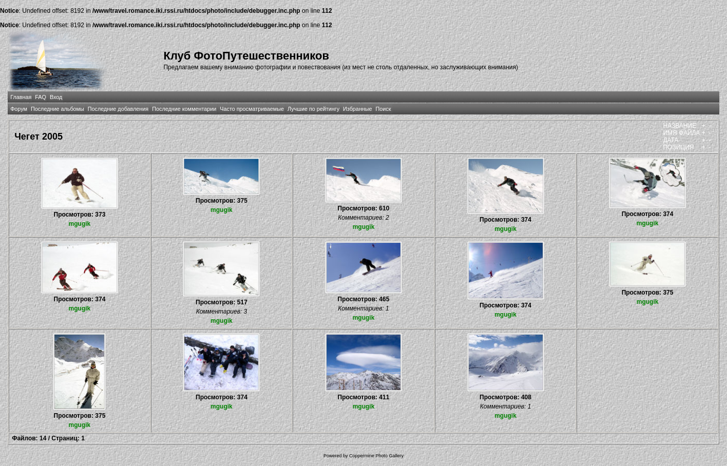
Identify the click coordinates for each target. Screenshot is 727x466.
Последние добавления (118, 109)
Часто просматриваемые (252, 109)
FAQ (40, 97)
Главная (20, 97)
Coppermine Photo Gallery (376, 455)
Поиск (383, 109)
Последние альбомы (57, 109)
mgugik (80, 223)
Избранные (357, 109)
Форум (18, 109)
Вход (56, 97)
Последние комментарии (184, 109)
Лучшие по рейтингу (313, 109)
